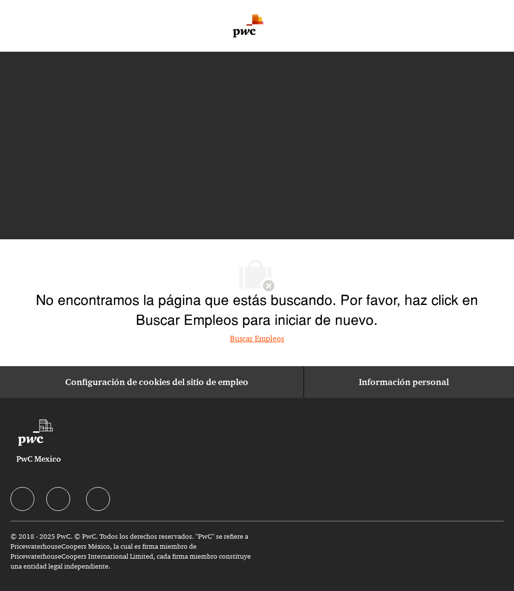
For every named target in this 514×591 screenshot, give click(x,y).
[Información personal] (404, 382)
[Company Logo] (248, 25)
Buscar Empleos (257, 338)
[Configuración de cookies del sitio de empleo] (156, 382)
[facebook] (22, 499)
